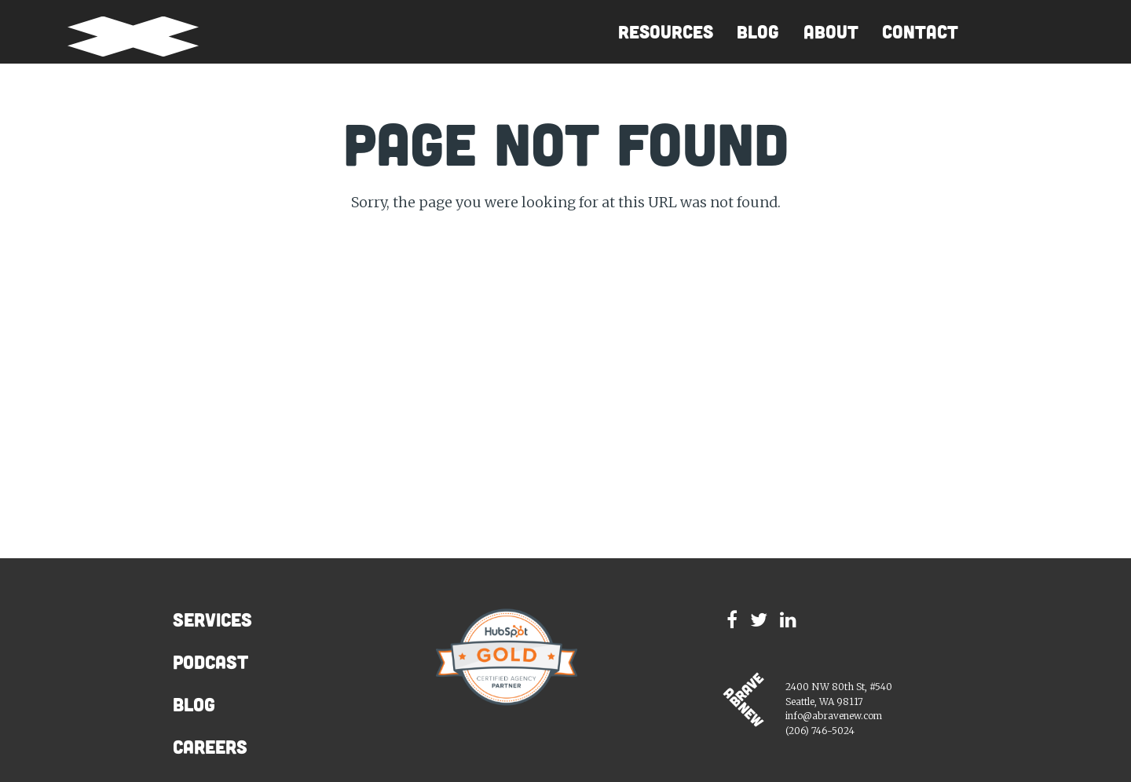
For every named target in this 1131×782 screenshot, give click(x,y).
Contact (920, 31)
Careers (210, 746)
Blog (758, 31)
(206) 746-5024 (820, 730)
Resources (665, 31)
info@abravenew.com (833, 716)
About (830, 31)
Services (212, 619)
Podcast (210, 662)
